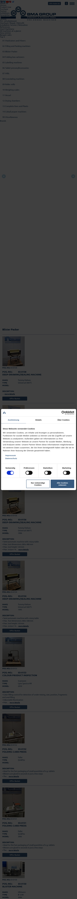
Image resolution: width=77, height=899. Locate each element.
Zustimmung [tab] (13, 420)
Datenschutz (11, 458)
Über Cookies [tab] (63, 420)
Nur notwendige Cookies (38, 484)
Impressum (10, 455)
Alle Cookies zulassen (62, 484)
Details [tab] (38, 420)
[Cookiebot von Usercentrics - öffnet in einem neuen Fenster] (63, 413)
